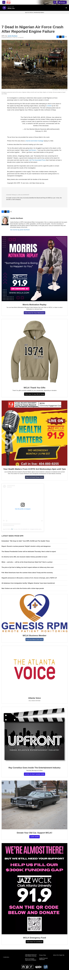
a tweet (49, 106)
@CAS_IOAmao (46, 117)
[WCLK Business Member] (34, 613)
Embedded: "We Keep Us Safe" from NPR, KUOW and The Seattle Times (26, 541)
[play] (4, 8)
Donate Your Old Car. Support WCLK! (34, 833)
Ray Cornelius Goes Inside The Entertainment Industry (34, 768)
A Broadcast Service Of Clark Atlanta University (30, 955)
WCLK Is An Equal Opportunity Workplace (30, 959)
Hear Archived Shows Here (34, 477)
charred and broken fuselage (34, 141)
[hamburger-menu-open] (3, 2)
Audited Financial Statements (43, 959)
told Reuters (32, 150)
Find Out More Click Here (34, 639)
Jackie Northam (13, 36)
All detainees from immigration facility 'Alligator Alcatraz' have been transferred (28, 583)
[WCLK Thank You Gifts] (34, 351)
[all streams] (66, 8)
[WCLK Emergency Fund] (34, 888)
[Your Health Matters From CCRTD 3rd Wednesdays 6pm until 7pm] (34, 433)
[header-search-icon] (54, 2)
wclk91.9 (26, 529)
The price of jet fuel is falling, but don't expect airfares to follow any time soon (28, 567)
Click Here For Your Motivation (35, 313)
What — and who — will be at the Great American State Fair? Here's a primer (27, 562)
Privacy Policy (42, 955)
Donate (62, 2)
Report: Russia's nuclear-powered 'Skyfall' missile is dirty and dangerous (26, 546)
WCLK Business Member (34, 635)
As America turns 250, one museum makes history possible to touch (24, 557)
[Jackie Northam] (5, 220)
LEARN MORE (34, 837)
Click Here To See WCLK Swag (34, 394)
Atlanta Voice (34, 698)
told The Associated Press (37, 160)
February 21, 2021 (41, 131)
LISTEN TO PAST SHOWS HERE (34, 774)
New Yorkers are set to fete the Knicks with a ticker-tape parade (23, 588)
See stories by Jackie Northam (20, 230)
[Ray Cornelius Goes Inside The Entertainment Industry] (34, 735)
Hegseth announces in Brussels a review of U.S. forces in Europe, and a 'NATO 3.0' (29, 578)
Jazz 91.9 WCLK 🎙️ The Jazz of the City (13, 529)
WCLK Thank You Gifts (34, 387)
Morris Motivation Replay (34, 304)
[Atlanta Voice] (34, 670)
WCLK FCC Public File (58, 955)
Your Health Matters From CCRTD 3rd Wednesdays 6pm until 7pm (34, 469)
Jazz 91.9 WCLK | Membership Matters (34, 12)
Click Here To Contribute (34, 942)
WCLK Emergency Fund (34, 938)
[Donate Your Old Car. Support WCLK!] (34, 805)
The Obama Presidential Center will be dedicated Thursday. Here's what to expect (29, 551)
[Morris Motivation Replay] (34, 268)
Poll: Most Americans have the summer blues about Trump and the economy (27, 572)
